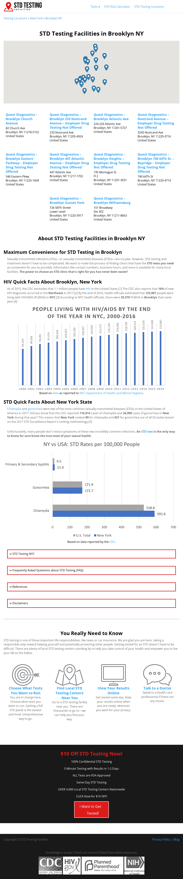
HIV (88, 289)
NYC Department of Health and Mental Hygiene (111, 393)
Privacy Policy (161, 839)
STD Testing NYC (23, 554)
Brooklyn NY (54, 18)
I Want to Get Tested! (90, 810)
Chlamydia (14, 409)
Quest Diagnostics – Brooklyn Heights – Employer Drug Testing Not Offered (112, 160)
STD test (147, 432)
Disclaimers (20, 603)
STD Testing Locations (149, 7)
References (19, 587)
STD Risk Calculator (117, 7)
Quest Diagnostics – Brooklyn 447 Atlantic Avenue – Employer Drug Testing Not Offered (69, 160)
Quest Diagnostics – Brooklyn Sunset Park (67, 200)
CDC (112, 542)
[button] (88, 77)
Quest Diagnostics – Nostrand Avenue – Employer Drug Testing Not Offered (156, 121)
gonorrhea (35, 409)
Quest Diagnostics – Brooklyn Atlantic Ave (111, 116)
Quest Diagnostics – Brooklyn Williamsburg (112, 200)
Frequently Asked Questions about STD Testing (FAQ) (47, 570)
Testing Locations (15, 18)
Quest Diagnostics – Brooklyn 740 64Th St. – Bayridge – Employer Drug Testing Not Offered (156, 163)
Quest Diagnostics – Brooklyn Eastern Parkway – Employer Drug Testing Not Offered (22, 163)
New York (36, 18)
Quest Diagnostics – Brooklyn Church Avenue (21, 118)
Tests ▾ (95, 7)
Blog (176, 839)
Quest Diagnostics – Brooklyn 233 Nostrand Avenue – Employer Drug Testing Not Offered (69, 121)
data (56, 393)
